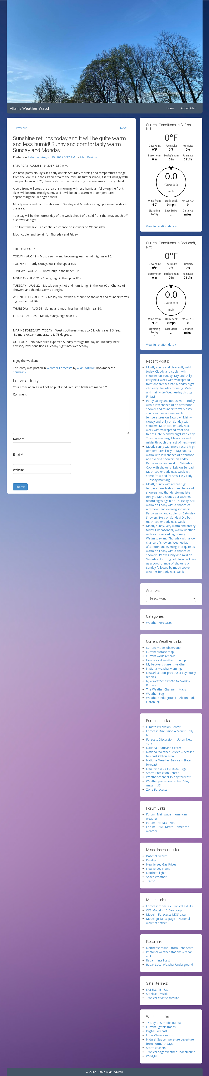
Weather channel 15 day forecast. (168, 777)
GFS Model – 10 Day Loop (164, 910)
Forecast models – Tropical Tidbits (169, 906)
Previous (22, 128)
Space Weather (156, 877)
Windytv (151, 1056)
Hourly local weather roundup (166, 660)
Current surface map (160, 652)
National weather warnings (164, 668)
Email (18, 454)
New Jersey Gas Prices (161, 864)
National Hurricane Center (163, 748)
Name (18, 439)
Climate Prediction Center (163, 727)
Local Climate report (160, 1035)
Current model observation (164, 648)
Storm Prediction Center (162, 773)
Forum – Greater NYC (160, 823)
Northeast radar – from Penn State (169, 948)
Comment (19, 394)
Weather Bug (155, 693)
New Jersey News (158, 869)
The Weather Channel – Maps (166, 689)
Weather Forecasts (59, 368)
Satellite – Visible (157, 994)
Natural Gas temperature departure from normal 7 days (170, 1041)
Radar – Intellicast (158, 960)
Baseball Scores (157, 856)
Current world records (160, 656)
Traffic (150, 881)
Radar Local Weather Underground (169, 964)
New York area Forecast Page (166, 769)
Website (18, 470)
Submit (20, 487)
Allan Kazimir (88, 157)
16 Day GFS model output (163, 1023)
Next (123, 128)
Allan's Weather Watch (30, 108)
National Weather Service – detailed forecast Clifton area (170, 754)
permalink (19, 372)
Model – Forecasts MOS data (166, 914)
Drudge (151, 860)
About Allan (188, 108)
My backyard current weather (165, 664)
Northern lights (156, 873)
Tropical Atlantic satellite (162, 998)
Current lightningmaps (161, 1027)
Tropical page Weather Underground (170, 1052)
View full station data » (161, 226)
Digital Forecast (156, 1031)
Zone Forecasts (156, 789)
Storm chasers (156, 1048)
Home (170, 108)
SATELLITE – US (157, 990)
